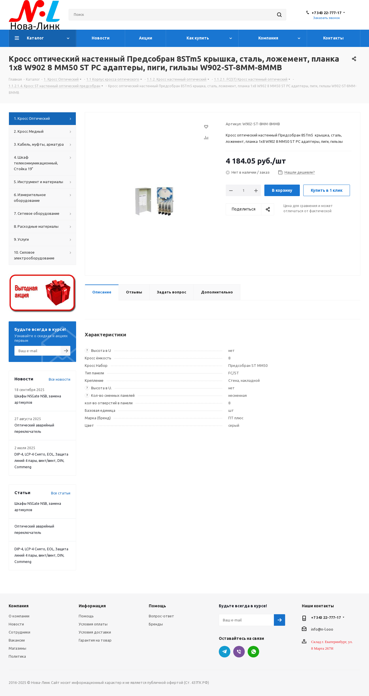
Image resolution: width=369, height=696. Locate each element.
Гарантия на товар (95, 640)
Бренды (156, 624)
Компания (19, 606)
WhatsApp (253, 651)
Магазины (17, 648)
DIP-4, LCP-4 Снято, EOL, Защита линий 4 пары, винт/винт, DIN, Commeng (41, 460)
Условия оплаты (93, 624)
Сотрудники (19, 632)
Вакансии (17, 640)
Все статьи (60, 493)
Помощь (86, 616)
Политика (17, 656)
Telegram (224, 651)
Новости (16, 624)
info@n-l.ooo (322, 629)
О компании (19, 616)
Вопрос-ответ (161, 616)
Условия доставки (95, 632)
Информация (92, 606)
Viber (239, 651)
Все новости (59, 379)
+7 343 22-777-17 (326, 13)
